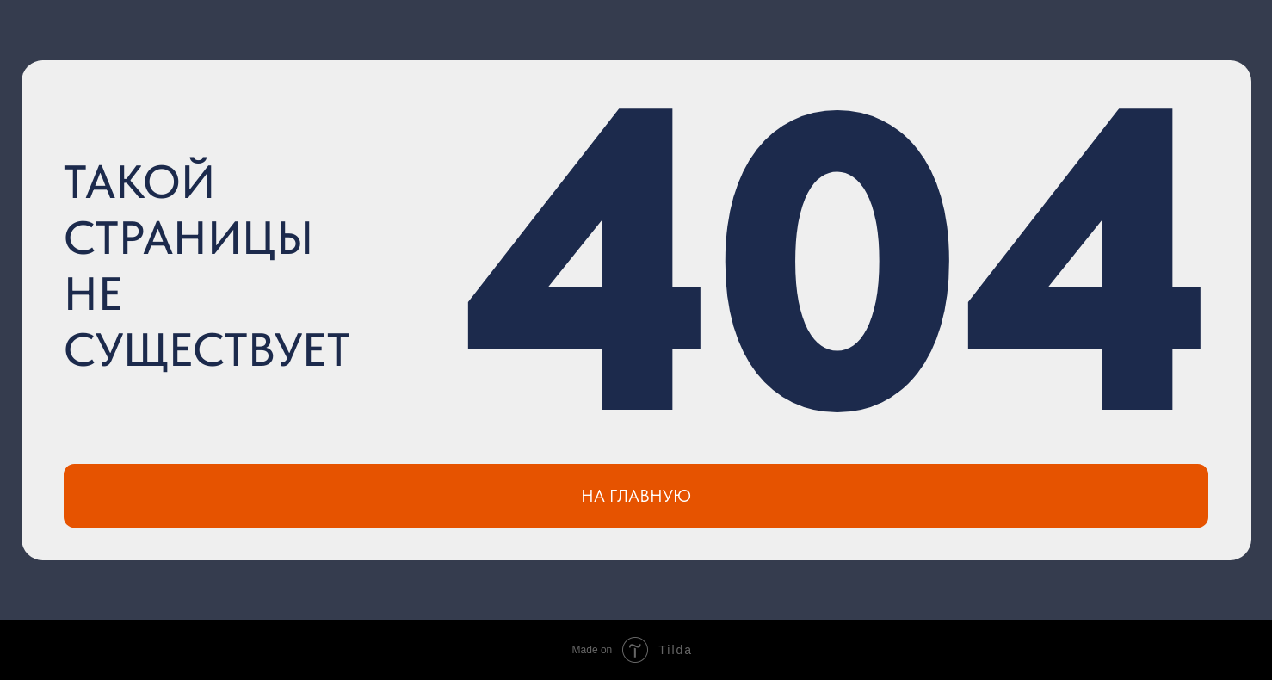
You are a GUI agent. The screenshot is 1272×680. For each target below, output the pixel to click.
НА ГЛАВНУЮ (636, 495)
